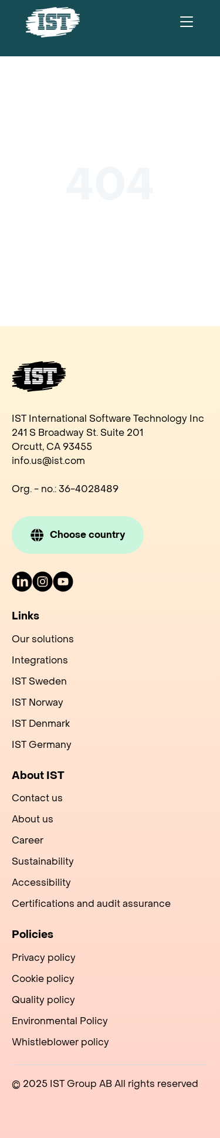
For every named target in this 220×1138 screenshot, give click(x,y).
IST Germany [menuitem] (42, 745)
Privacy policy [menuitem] (44, 957)
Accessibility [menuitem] (41, 882)
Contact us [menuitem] (37, 798)
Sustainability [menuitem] (43, 861)
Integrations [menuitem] (40, 660)
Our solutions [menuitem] (43, 639)
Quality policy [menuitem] (43, 1000)
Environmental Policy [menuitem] (60, 1021)
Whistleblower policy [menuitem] (60, 1042)
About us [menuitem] (32, 819)
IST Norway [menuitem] (37, 702)
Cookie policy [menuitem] (43, 979)
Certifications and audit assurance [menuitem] (91, 903)
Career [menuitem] (27, 840)
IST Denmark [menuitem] (41, 723)
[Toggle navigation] (186, 22)
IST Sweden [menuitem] (39, 681)
